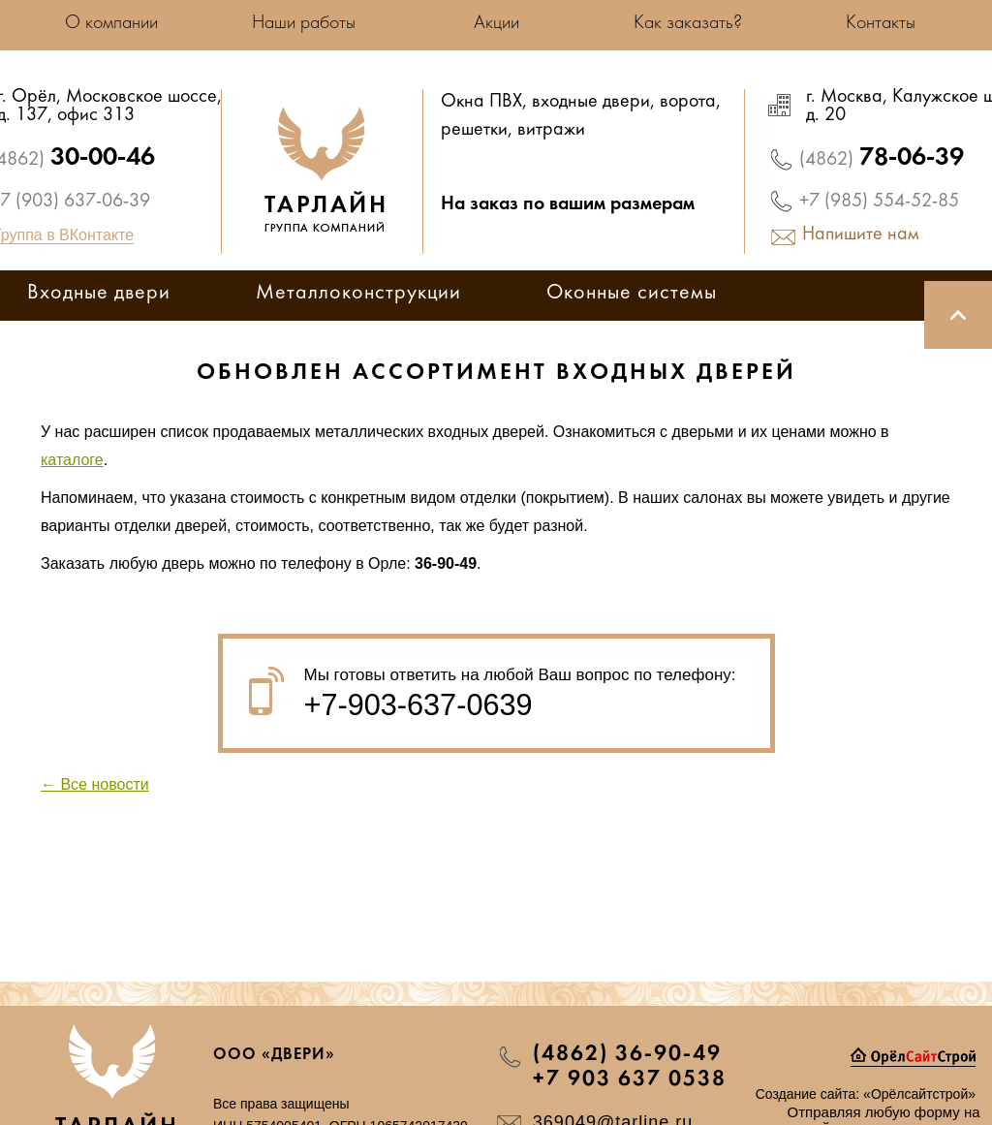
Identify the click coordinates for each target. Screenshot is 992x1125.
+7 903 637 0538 (630, 1079)
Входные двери (98, 294)
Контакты (880, 23)
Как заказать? (688, 23)
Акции (496, 23)
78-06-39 (881, 158)
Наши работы (304, 23)
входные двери (591, 102)
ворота (688, 102)
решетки (474, 131)
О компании (111, 23)
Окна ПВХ (481, 102)
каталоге (72, 460)
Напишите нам (860, 235)
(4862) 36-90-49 (627, 1054)
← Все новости (95, 784)
